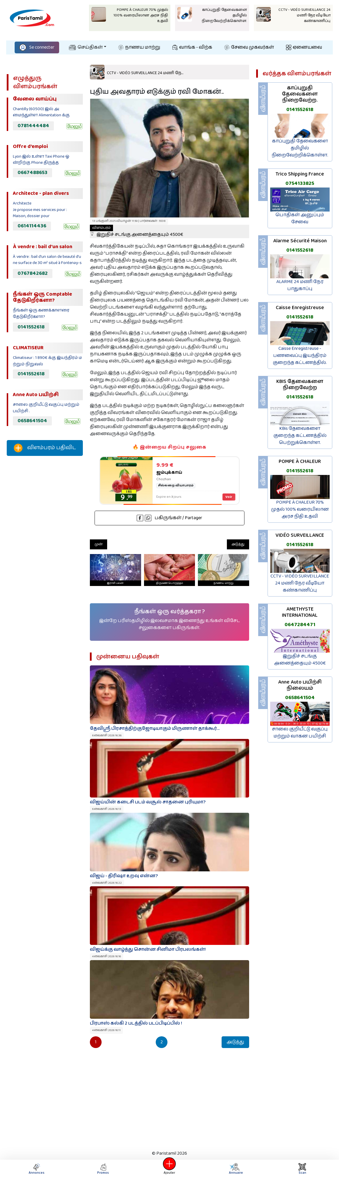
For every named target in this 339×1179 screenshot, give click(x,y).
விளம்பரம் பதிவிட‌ (45, 448)
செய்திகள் (86, 47)
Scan (302, 1169)
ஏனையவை (304, 47)
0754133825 (299, 183)
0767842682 (33, 273)
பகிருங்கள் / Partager (169, 518)
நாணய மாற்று (139, 47)
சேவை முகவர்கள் (249, 47)
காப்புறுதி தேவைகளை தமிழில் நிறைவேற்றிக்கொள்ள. (300, 148)
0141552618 (31, 327)
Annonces (36, 1169)
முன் (98, 544)
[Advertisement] (45, 558)
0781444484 (33, 126)
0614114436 (32, 226)
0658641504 (32, 421)
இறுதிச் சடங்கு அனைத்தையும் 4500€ (136, 231)
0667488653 (32, 172)
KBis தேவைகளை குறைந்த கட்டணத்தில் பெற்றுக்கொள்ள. (299, 435)
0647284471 (300, 625)
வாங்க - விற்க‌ (192, 47)
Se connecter (36, 47)
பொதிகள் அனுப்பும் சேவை (299, 218)
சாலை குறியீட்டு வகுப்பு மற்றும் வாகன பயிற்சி (300, 732)
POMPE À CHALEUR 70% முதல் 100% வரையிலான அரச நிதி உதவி (300, 509)
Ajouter (169, 1169)
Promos (103, 1169)
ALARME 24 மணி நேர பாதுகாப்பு (299, 285)
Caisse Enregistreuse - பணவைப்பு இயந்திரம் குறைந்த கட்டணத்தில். (300, 355)
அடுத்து (238, 544)
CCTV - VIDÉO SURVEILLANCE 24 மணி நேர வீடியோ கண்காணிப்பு (299, 583)
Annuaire (235, 1169)
